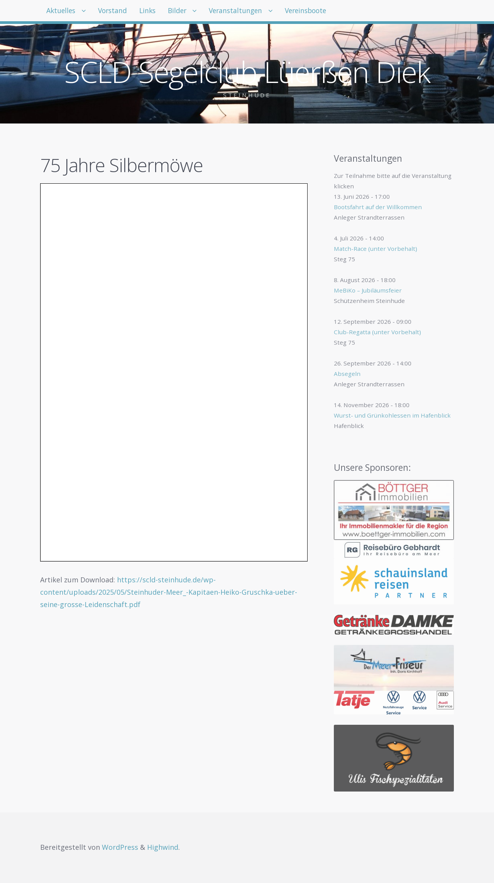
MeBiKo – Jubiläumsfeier (368, 290)
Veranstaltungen (257, 11)
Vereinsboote (333, 11)
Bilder (193, 11)
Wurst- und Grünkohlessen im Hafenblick (392, 415)
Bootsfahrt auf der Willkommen (378, 207)
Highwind (162, 847)
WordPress (120, 847)
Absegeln (347, 373)
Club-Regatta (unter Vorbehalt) (377, 332)
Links (159, 11)
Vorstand (120, 11)
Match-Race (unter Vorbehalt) (375, 248)
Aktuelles (63, 11)
